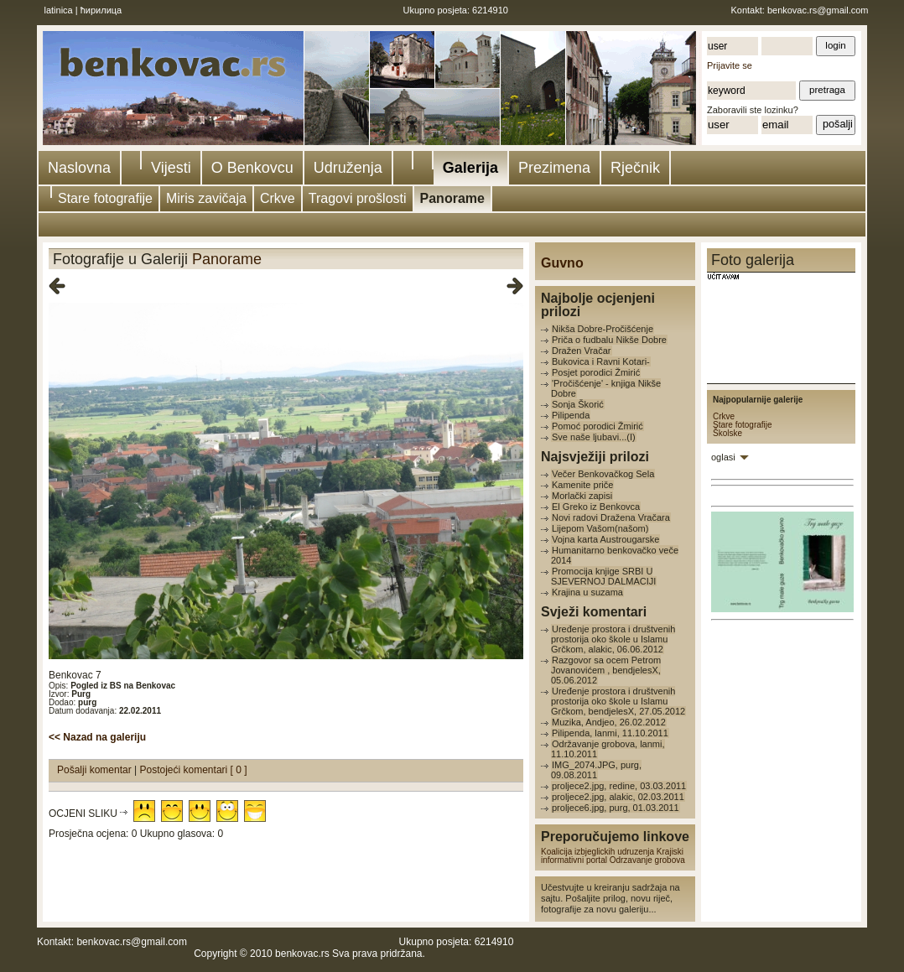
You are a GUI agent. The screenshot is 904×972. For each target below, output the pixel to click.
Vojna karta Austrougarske (605, 539)
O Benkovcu (252, 167)
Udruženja (348, 167)
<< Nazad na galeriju (97, 737)
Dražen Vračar (581, 351)
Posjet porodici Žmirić (596, 372)
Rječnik (635, 167)
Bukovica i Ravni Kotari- (601, 361)
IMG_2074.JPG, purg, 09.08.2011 (596, 770)
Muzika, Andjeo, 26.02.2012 (609, 722)
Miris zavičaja (206, 198)
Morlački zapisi (582, 496)
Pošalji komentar (95, 770)
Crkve (277, 198)
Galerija (470, 167)
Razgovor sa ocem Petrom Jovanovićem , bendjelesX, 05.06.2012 (606, 670)
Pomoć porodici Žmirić (597, 426)
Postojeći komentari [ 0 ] (193, 770)
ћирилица (101, 10)
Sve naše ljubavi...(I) (594, 437)
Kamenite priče (582, 485)
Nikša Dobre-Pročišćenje (602, 329)
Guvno (562, 263)
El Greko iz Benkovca (596, 507)
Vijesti (171, 167)
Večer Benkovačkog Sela (603, 474)
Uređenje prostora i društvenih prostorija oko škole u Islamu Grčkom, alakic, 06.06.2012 (613, 639)
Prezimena (554, 167)
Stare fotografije (105, 198)
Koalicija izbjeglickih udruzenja (597, 851)
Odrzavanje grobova (647, 860)
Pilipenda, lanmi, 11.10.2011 (610, 733)
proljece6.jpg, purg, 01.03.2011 (615, 808)
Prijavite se (729, 65)
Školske (727, 433)
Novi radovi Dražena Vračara (611, 517)
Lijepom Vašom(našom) (600, 528)
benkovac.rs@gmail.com (818, 10)
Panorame (452, 198)
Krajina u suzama (587, 592)
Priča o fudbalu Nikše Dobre (609, 340)
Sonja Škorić (578, 404)
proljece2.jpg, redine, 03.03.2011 (619, 786)
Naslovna (79, 167)
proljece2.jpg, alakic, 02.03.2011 (618, 797)
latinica (58, 10)
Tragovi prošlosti (358, 198)
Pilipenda (571, 415)
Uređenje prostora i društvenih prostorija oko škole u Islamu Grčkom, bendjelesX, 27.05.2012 (618, 701)
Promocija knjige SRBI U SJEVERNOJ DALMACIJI (603, 576)
